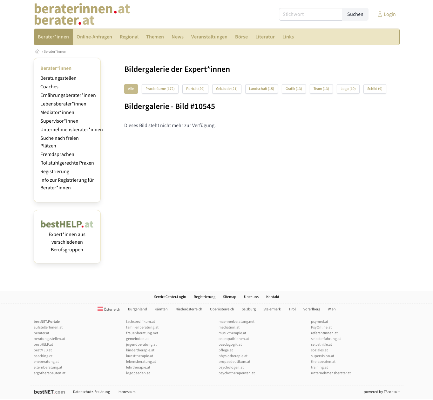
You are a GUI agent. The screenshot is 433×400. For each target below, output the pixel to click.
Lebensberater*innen (63, 103)
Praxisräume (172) (160, 89)
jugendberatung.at (141, 344)
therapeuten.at (323, 361)
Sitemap (229, 297)
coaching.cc (43, 356)
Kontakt (272, 297)
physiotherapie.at (233, 356)
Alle (131, 89)
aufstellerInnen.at (48, 327)
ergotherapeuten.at (49, 373)
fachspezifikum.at (140, 321)
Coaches (49, 86)
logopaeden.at (138, 373)
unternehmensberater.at (331, 373)
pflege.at (226, 350)
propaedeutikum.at (234, 361)
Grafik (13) (294, 89)
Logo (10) (348, 89)
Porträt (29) (195, 89)
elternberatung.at (48, 367)
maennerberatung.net (236, 321)
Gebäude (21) (227, 89)
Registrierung (54, 171)
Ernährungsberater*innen (68, 95)
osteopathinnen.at (234, 339)
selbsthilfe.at (321, 344)
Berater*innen (55, 51)
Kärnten (161, 309)
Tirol (292, 309)
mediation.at (229, 327)
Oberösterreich (222, 309)
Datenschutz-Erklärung (91, 392)
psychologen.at (231, 367)
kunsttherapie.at (139, 356)
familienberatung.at (142, 327)
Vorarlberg (311, 309)
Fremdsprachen (57, 154)
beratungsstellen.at (49, 339)
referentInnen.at (324, 333)
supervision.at (322, 356)
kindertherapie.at (140, 350)
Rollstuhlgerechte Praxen (67, 162)
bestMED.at (43, 350)
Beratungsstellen (58, 78)
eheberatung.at (46, 361)
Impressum (127, 392)
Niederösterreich (188, 309)
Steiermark (272, 309)
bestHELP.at (43, 344)
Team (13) (321, 89)
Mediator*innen (57, 112)
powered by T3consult (382, 392)
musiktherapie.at (232, 333)
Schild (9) (374, 89)
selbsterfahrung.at (326, 339)
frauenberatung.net (142, 333)
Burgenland (137, 309)
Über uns (251, 297)
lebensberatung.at (141, 361)
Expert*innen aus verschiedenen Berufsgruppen (67, 238)
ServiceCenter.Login (170, 297)
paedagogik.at (230, 344)
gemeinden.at (137, 339)
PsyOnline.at (321, 327)
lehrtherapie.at (138, 367)
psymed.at (319, 321)
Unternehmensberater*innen (71, 129)
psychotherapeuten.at (237, 373)
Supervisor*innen (59, 121)
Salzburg (249, 309)
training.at (319, 367)
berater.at (41, 333)
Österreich (109, 309)
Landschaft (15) (261, 89)
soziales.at (319, 350)
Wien (332, 309)
